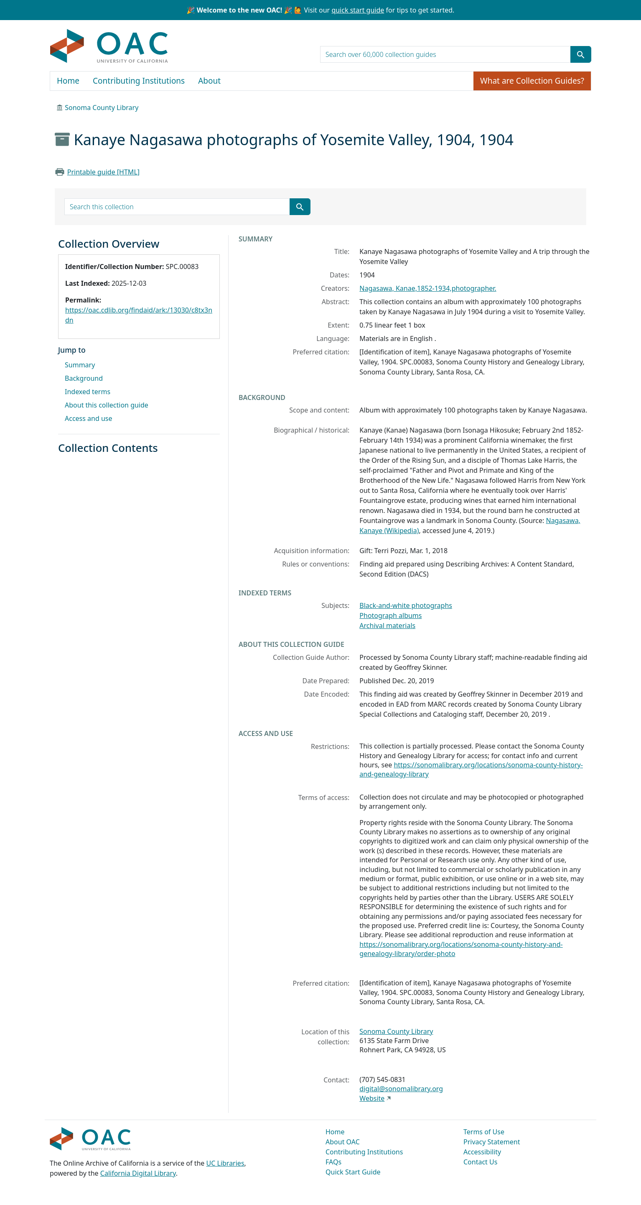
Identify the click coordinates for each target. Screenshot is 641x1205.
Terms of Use (483, 1131)
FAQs (333, 1162)
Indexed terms (87, 391)
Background (84, 378)
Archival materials (387, 625)
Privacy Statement (491, 1141)
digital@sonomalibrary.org (401, 1088)
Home (68, 80)
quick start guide (357, 10)
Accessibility (482, 1151)
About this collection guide (106, 405)
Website (371, 1098)
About (209, 80)
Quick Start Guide (353, 1172)
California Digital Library (138, 1173)
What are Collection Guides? (532, 80)
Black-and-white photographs (405, 605)
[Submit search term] (580, 54)
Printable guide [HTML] (103, 172)
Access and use (88, 418)
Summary (80, 364)
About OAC (343, 1141)
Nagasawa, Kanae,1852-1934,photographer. (427, 288)
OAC (109, 46)
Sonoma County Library (101, 107)
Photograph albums (390, 615)
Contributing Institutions (139, 80)
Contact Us (480, 1162)
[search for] (445, 54)
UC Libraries (225, 1163)
